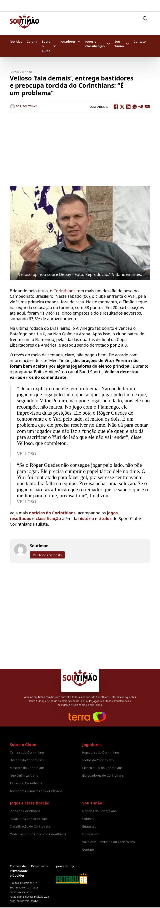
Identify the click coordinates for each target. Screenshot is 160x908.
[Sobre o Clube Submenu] (54, 46)
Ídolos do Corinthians (98, 760)
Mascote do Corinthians (27, 768)
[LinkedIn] (128, 107)
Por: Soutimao (23, 106)
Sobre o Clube (46, 46)
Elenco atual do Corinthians (102, 768)
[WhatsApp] (134, 107)
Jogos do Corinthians (25, 811)
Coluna (32, 41)
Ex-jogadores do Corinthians (103, 775)
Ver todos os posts (47, 555)
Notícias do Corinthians (99, 811)
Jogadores (68, 41)
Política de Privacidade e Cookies (19, 870)
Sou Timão (119, 43)
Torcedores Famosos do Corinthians (36, 791)
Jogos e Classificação (95, 43)
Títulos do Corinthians (26, 783)
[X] (122, 107)
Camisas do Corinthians (27, 752)
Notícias (16, 41)
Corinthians (64, 291)
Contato (140, 41)
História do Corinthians (27, 760)
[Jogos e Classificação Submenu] (108, 43)
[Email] (147, 107)
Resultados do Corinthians (29, 819)
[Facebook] (116, 107)
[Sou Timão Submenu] (127, 43)
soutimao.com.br (44, 697)
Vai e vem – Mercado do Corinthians (108, 842)
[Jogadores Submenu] (79, 41)
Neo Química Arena (24, 775)
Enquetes (89, 826)
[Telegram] (141, 107)
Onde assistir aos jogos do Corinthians (38, 834)
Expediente (90, 834)
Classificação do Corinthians (30, 826)
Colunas (88, 819)
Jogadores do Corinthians (100, 752)
